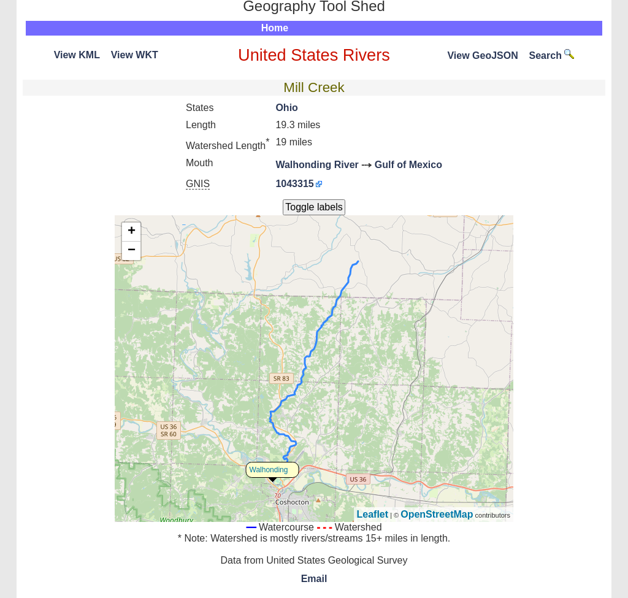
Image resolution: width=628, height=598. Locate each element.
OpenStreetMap (436, 514)
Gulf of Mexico (408, 164)
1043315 (294, 183)
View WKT (134, 55)
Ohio (286, 107)
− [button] (132, 251)
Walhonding (269, 470)
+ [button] (132, 232)
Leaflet (373, 514)
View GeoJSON (482, 55)
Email (314, 578)
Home (274, 28)
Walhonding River (316, 164)
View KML (77, 55)
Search (552, 55)
